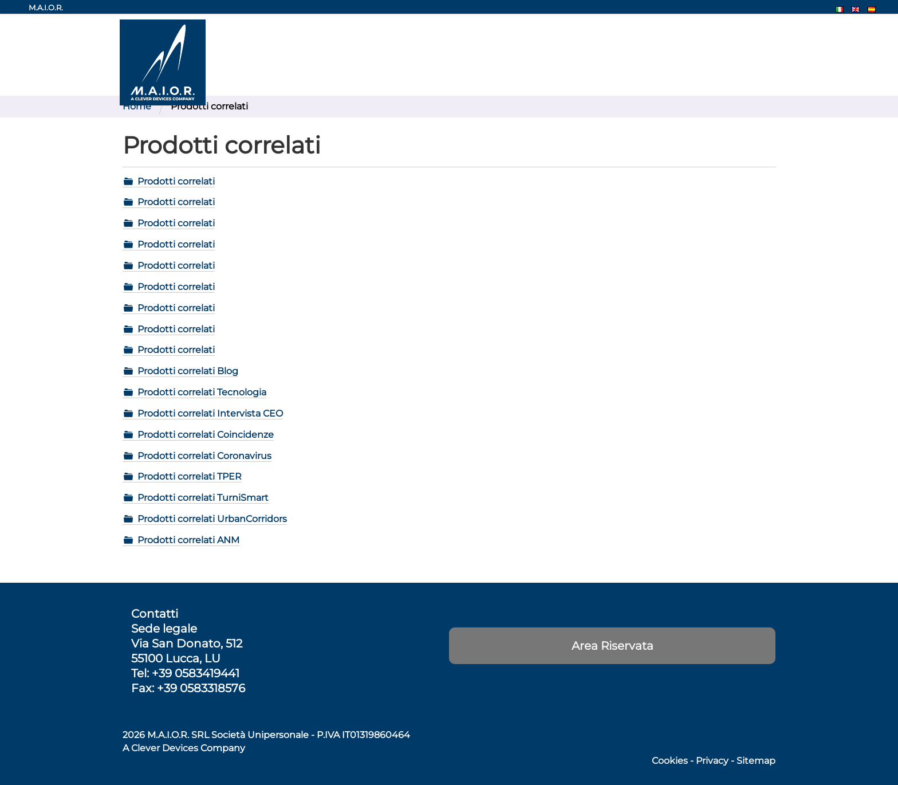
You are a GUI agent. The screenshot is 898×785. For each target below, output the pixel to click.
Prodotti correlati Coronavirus (204, 455)
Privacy (712, 760)
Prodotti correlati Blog (187, 371)
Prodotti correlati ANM (188, 540)
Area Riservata (612, 646)
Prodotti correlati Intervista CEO (210, 413)
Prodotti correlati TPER (189, 476)
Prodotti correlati (176, 181)
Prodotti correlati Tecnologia (201, 392)
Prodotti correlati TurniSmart (203, 497)
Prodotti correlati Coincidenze (205, 434)
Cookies (670, 760)
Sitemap (755, 760)
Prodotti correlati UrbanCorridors (212, 518)
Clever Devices (164, 748)
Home (137, 106)
